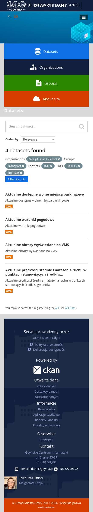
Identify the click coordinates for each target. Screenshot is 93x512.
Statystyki (46, 440)
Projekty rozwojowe (46, 425)
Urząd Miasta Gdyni (46, 338)
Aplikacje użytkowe (46, 415)
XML (9, 206)
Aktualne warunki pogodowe (29, 219)
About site (46, 99)
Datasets (46, 51)
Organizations (46, 67)
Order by (11, 139)
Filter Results (17, 179)
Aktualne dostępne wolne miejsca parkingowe (44, 194)
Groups (46, 83)
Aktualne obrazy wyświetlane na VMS (37, 244)
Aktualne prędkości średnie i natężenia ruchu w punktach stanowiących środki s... (45, 272)
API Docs (70, 308)
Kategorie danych (46, 397)
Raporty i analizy (46, 420)
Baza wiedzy (46, 409)
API (57, 308)
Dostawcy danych (46, 391)
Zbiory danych (46, 386)
